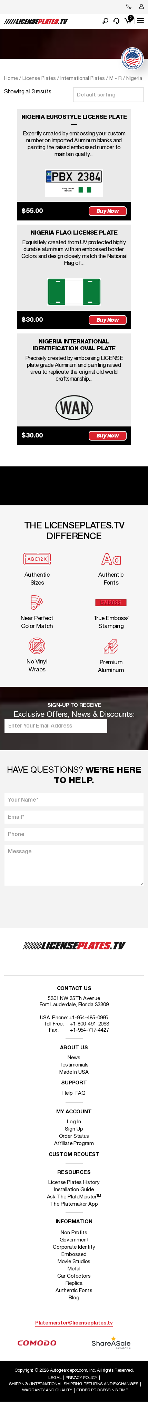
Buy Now (108, 211)
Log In (74, 1122)
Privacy (81, 1378)
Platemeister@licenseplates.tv (74, 1323)
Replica (74, 1283)
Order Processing (102, 1390)
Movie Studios (74, 1261)
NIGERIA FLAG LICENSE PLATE (74, 233)
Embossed (73, 1254)
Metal (74, 1269)
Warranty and (47, 1390)
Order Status (74, 1136)
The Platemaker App (74, 1204)
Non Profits (74, 1232)
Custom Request (74, 1154)
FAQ (81, 1093)
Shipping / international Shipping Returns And (73, 1384)
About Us (74, 1048)
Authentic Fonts (74, 1290)
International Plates (82, 78)
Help (67, 1093)
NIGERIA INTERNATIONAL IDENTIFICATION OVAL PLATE (74, 345)
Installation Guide (74, 1189)
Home (11, 78)
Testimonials (74, 1065)
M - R (115, 78)
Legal (54, 1378)
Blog (74, 1298)
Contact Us (74, 988)
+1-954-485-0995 (88, 1018)
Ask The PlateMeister (74, 1197)
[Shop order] (108, 94)
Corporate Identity (74, 1247)
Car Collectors (74, 1276)
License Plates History (74, 1182)
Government (74, 1240)
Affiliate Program (73, 1143)
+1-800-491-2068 (89, 1024)
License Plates (39, 78)
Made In (74, 1072)
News (74, 1057)
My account (74, 1112)
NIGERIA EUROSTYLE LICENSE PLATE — (74, 121)
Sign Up (74, 1129)
